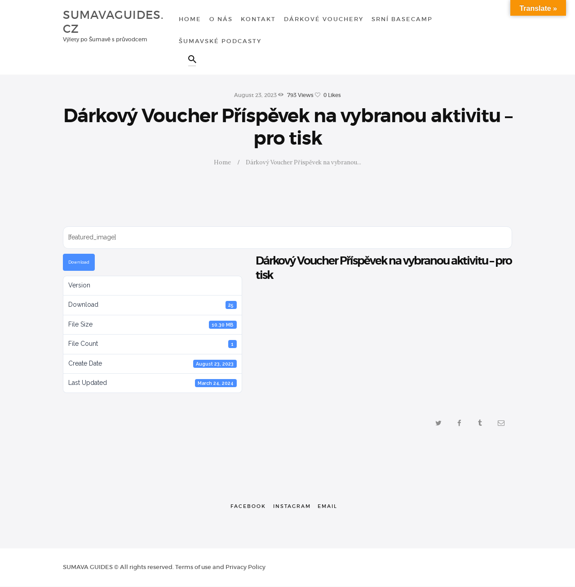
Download (78, 262)
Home (222, 162)
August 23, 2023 (255, 95)
